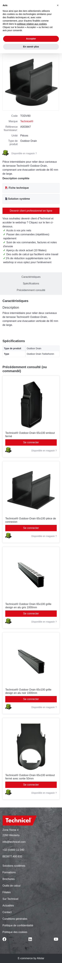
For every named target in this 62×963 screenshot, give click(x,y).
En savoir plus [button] (31, 46)
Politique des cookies (14, 932)
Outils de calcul (11, 885)
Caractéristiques (31, 276)
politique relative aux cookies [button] (32, 24)
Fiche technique (19, 187)
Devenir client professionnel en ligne (31, 210)
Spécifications (31, 283)
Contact (7, 912)
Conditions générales (14, 918)
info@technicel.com (14, 841)
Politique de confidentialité (17, 925)
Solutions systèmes (13, 865)
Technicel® (26, 121)
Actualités (8, 905)
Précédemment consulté (31, 290)
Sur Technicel (10, 898)
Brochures (8, 879)
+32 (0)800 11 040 (13, 849)
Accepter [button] (31, 38)
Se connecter (31, 442)
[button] (57, 5)
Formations (9, 872)
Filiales (6, 892)
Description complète (15, 178)
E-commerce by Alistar (31, 958)
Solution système (19, 198)
